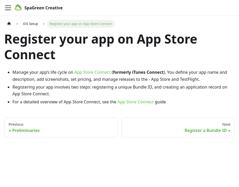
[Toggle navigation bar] (8, 8)
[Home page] (9, 24)
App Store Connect (92, 72)
